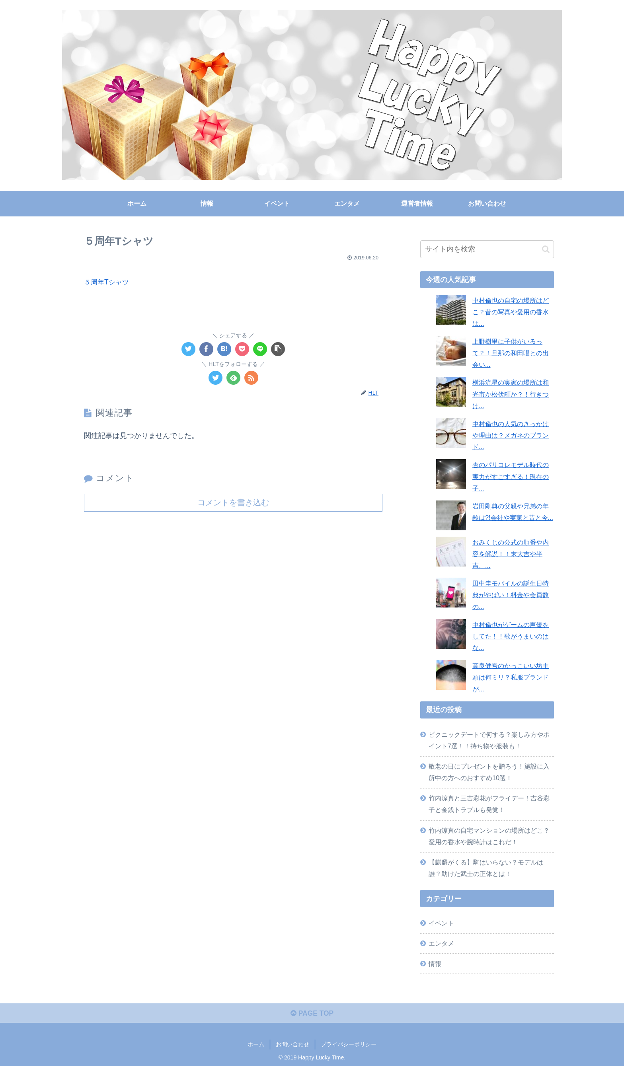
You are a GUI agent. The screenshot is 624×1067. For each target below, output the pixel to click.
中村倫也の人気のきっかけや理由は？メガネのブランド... (510, 435)
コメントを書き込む (233, 502)
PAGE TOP (312, 1014)
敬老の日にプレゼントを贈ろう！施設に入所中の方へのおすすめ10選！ (489, 772)
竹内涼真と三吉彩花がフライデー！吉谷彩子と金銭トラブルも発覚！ (489, 803)
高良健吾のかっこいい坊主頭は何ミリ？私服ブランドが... (510, 677)
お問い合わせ (292, 1045)
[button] (546, 249)
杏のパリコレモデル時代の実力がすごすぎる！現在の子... (510, 476)
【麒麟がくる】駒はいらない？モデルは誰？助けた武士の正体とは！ (486, 868)
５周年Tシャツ (107, 282)
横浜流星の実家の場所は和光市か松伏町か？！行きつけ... (510, 394)
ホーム (256, 1045)
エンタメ (441, 943)
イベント (441, 923)
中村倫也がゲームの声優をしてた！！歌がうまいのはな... (510, 636)
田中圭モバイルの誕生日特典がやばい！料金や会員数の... (510, 595)
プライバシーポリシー (348, 1045)
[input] (487, 249)
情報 (435, 963)
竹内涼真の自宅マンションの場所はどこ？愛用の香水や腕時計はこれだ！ (489, 836)
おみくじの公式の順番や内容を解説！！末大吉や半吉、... (510, 554)
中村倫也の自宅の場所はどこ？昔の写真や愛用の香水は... (510, 312)
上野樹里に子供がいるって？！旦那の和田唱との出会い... (510, 353)
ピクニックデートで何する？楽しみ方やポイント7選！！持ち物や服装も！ (489, 740)
